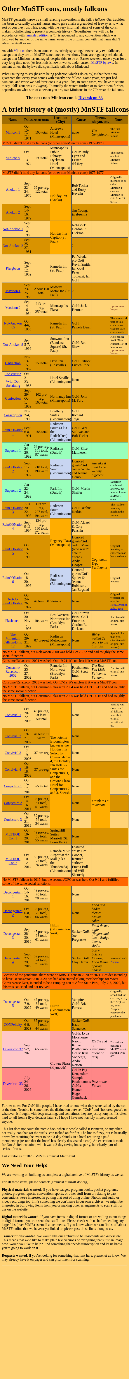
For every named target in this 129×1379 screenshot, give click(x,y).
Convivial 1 (13, 715)
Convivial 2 (13, 736)
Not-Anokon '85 (13, 325)
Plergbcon (13, 268)
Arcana (114, 962)
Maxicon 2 (13, 308)
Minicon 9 (13, 158)
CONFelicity (13, 1024)
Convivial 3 (13, 753)
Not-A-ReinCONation (12, 601)
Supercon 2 (13, 490)
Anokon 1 (13, 189)
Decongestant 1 (12, 894)
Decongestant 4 (12, 960)
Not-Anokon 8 (13, 344)
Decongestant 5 (12, 1004)
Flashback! (13, 621)
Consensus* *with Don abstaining (13, 379)
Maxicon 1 (13, 291)
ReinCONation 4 (12, 526)
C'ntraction (13, 363)
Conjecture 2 (13, 803)
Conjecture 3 (13, 819)
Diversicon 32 (13, 1049)
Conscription (13, 415)
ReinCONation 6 (12, 579)
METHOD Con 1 (12, 836)
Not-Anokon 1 (13, 229)
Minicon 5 (13, 132)
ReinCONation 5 (12, 551)
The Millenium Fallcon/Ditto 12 (12, 640)
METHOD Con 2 (12, 861)
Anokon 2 (13, 212)
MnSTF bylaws (102, 62)
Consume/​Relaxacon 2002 (12, 671)
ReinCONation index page (118, 606)
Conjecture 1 (13, 786)
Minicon (19, 51)
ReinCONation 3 (12, 510)
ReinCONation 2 (12, 469)
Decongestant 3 (12, 935)
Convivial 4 (13, 769)
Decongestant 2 (12, 913)
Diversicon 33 (90, 97)
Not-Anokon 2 (13, 246)
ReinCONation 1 (12, 432)
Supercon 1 (13, 450)
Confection (13, 398)
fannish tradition (36, 35)
